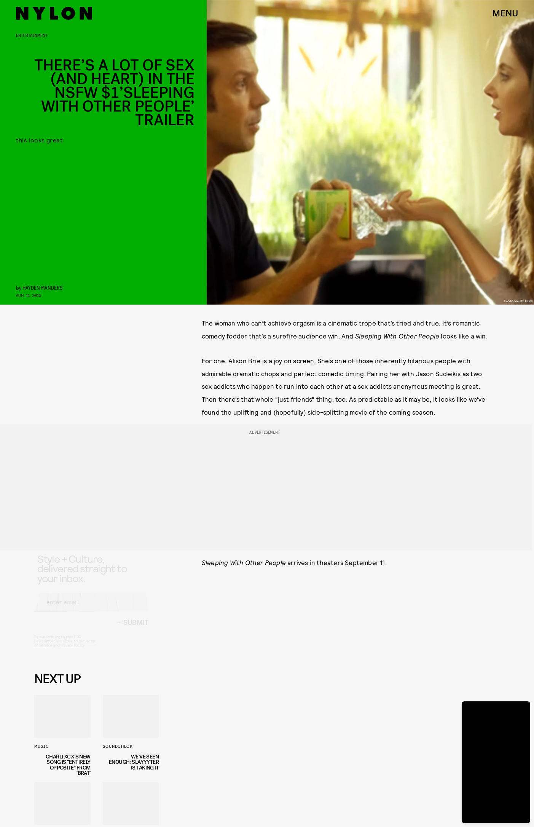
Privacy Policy (72, 652)
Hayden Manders (42, 287)
